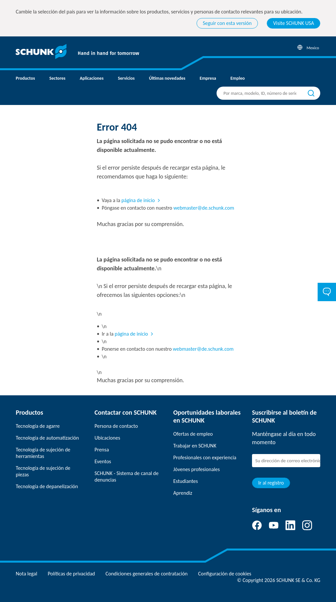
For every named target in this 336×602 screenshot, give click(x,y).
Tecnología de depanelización (47, 486)
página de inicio (138, 200)
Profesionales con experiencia (204, 457)
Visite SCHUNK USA (293, 23)
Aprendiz (182, 493)
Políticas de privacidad (71, 574)
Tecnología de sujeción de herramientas (43, 452)
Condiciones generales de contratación (146, 574)
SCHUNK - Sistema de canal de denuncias (126, 476)
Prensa (101, 449)
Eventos (102, 461)
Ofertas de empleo (193, 434)
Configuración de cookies (224, 574)
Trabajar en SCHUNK (194, 446)
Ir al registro (271, 483)
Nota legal (26, 574)
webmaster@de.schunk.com (203, 208)
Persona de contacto (116, 426)
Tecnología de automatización (47, 438)
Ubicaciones (107, 438)
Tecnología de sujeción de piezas (43, 471)
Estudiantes (185, 481)
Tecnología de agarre (38, 426)
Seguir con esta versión (227, 23)
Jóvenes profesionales (196, 469)
